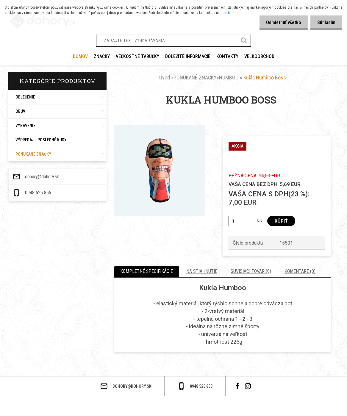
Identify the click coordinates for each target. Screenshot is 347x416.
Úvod (164, 77)
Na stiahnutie (201, 271)
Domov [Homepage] (80, 56)
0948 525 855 (35, 408)
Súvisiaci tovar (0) (251, 271)
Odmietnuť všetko (281, 22)
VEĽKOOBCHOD (259, 56)
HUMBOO (229, 77)
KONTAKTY (227, 56)
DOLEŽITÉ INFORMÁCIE (187, 56)
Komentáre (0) (300, 271)
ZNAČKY (102, 56)
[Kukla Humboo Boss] (159, 127)
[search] (244, 41)
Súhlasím (326, 22)
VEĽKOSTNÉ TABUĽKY (137, 56)
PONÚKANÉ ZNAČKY (195, 77)
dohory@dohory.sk (39, 392)
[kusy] (241, 221)
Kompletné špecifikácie (146, 271)
